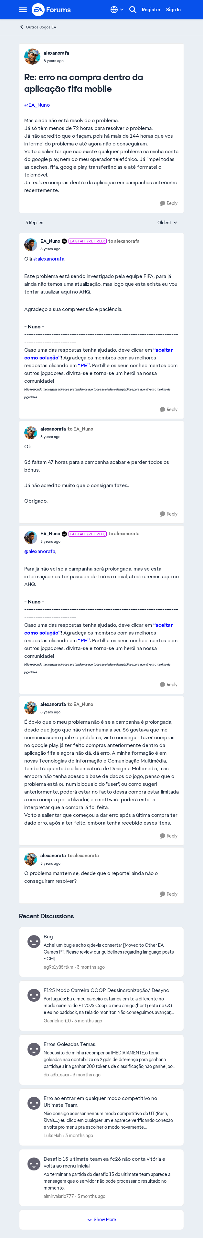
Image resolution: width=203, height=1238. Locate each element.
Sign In (173, 10)
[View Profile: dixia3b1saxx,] (33, 1049)
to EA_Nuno (80, 429)
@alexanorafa (48, 258)
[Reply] (169, 203)
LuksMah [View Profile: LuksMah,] (53, 1135)
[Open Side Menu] (23, 10)
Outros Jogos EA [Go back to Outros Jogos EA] (37, 27)
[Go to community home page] (51, 9)
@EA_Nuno (37, 104)
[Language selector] (117, 9)
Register (151, 10)
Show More (101, 1219)
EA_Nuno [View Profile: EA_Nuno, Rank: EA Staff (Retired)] (50, 241)
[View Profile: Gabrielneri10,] (33, 995)
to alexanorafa (124, 241)
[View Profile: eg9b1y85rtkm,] (33, 941)
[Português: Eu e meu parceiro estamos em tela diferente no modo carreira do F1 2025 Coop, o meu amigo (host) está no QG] (110, 1006)
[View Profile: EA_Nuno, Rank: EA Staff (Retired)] (30, 244)
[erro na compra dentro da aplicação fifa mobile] (56, 61)
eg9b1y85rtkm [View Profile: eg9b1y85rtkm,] (58, 967)
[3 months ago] (90, 967)
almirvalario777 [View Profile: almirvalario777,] (59, 1196)
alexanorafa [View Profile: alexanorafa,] (56, 53)
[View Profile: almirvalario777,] (33, 1164)
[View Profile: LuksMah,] (33, 1103)
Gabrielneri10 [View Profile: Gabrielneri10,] (57, 1021)
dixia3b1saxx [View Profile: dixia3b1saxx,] (56, 1075)
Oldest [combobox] (167, 223)
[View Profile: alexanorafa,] (32, 56)
